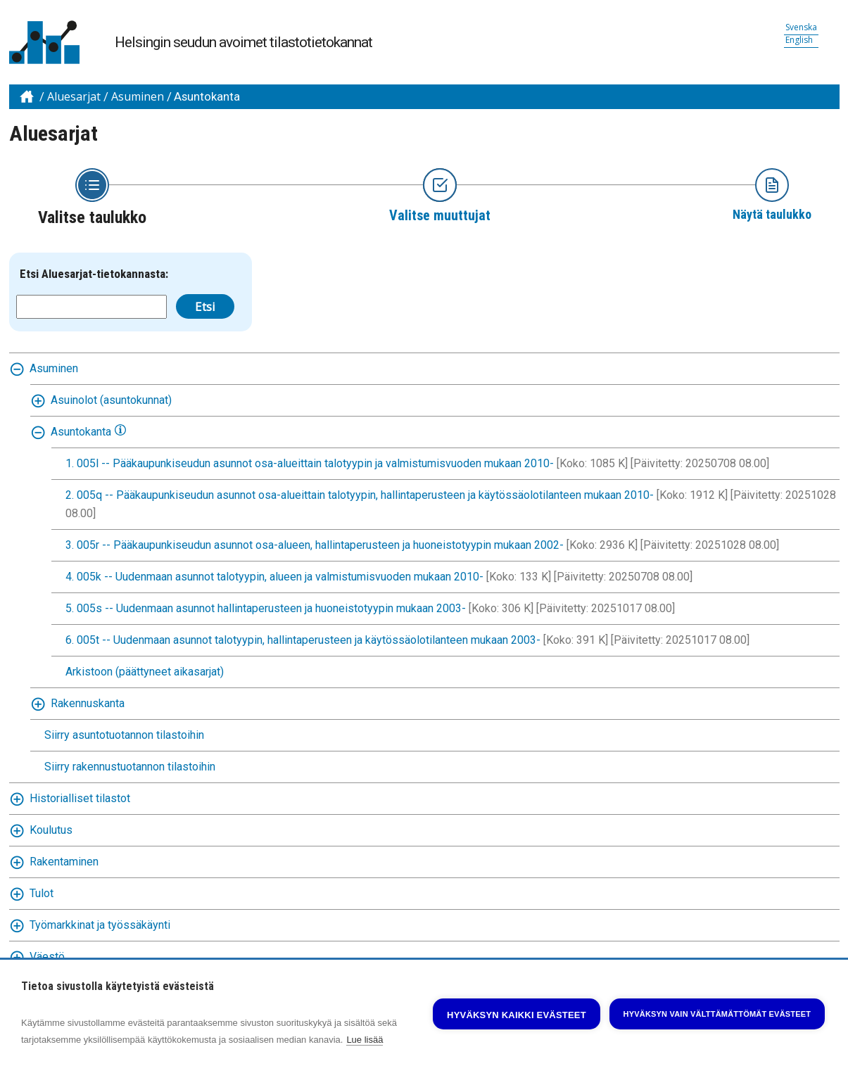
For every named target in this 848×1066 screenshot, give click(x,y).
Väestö (47, 956)
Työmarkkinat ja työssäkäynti (100, 925)
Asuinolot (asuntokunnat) (111, 400)
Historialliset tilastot (80, 798)
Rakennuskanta (88, 703)
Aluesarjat (74, 96)
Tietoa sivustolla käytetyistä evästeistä (117, 986)
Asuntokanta (207, 96)
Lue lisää (364, 1039)
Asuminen (137, 96)
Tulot (41, 893)
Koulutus (51, 830)
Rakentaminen (64, 861)
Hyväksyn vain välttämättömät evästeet (717, 1014)
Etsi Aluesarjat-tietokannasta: (94, 274)
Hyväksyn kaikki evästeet (516, 1015)
